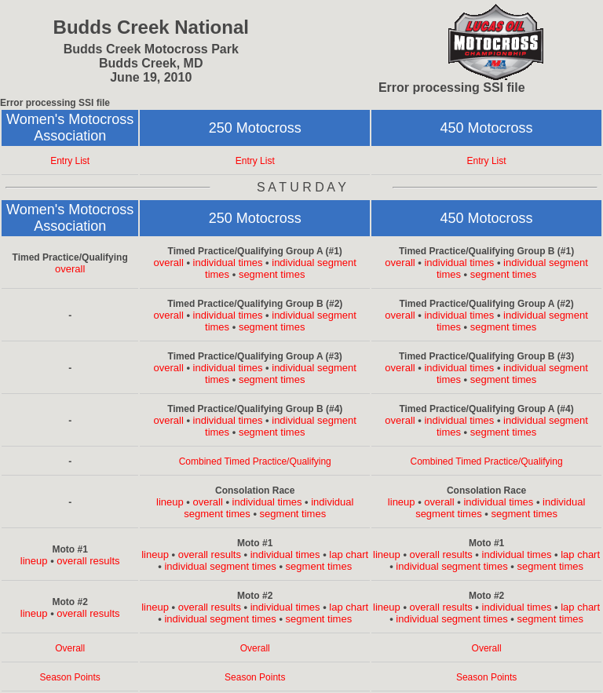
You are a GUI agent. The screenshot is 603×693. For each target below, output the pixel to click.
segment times (272, 274)
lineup (170, 502)
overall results (88, 561)
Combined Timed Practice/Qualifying (255, 461)
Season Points (69, 677)
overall (70, 269)
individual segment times (220, 566)
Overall (70, 648)
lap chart (348, 554)
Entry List (70, 160)
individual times (228, 262)
